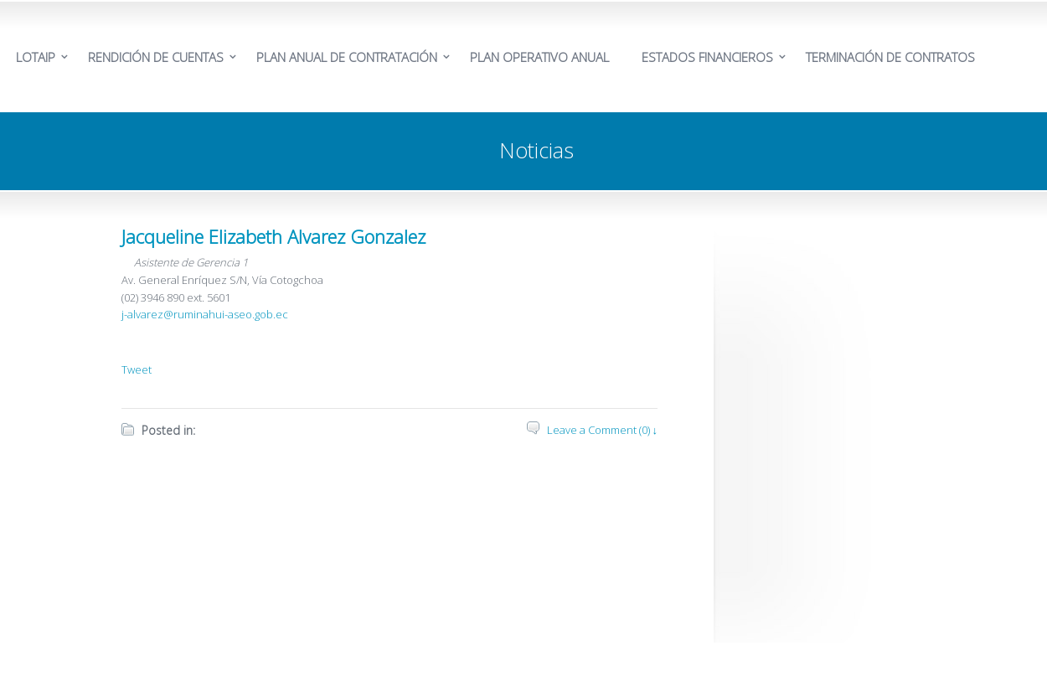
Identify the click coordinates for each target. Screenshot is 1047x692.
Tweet (136, 369)
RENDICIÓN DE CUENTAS (156, 57)
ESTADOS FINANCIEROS (707, 57)
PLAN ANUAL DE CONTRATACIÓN (346, 57)
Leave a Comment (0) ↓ (602, 429)
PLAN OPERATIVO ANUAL (539, 57)
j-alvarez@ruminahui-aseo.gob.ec (204, 314)
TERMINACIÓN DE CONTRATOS (890, 57)
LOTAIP (35, 57)
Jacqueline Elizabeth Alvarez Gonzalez (273, 236)
